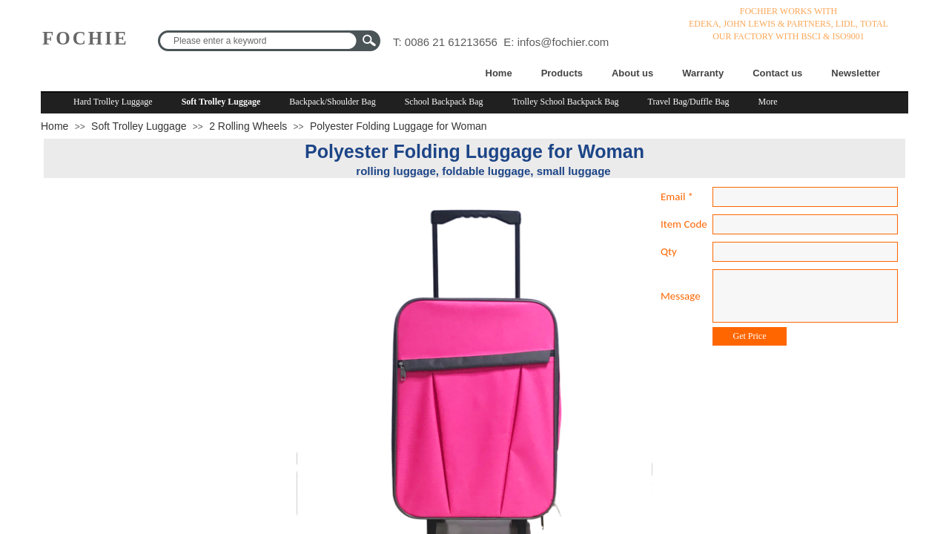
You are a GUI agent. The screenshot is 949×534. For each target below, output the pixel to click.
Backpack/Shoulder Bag (332, 101)
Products (562, 73)
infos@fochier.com (563, 42)
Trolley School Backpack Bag (565, 101)
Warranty (703, 73)
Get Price (750, 336)
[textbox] (259, 40)
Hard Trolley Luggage (113, 101)
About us (632, 73)
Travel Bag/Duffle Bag (689, 101)
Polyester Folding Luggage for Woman (398, 126)
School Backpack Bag (444, 101)
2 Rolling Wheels (248, 126)
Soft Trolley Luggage (221, 101)
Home (499, 73)
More (768, 101)
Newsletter (855, 73)
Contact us (777, 73)
